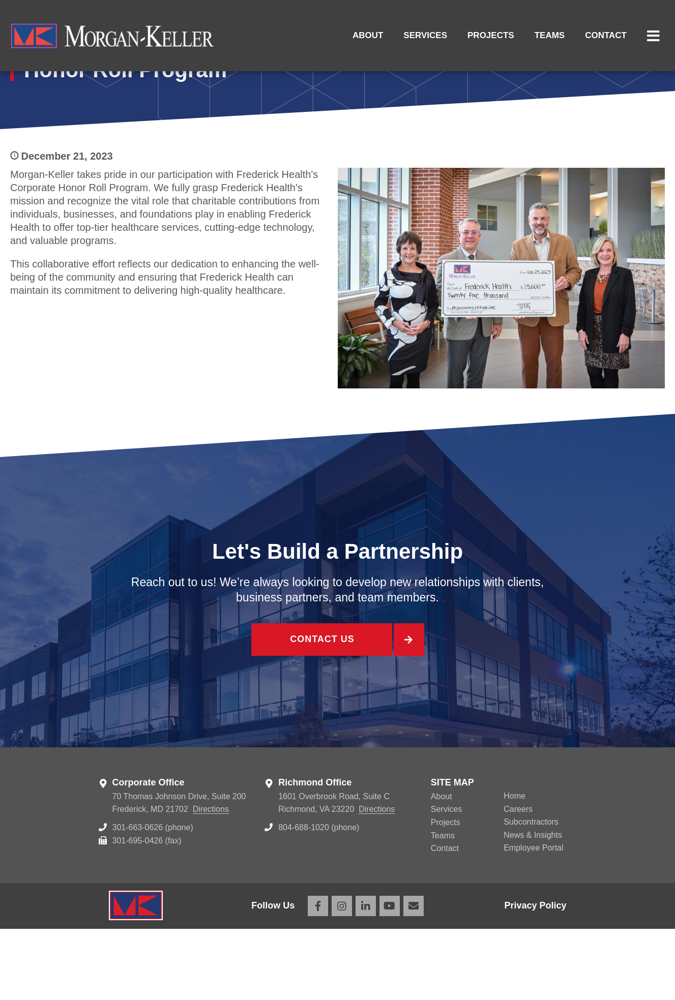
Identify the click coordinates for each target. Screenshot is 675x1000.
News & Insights (533, 906)
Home (514, 867)
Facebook (318, 977)
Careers (518, 880)
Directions (211, 880)
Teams (550, 35)
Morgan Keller (112, 35)
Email (413, 977)
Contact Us (322, 712)
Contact (606, 35)
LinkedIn (366, 977)
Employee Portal (533, 919)
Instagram (342, 977)
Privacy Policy (535, 977)
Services (425, 35)
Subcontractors (531, 893)
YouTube (389, 977)
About (368, 35)
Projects (490, 35)
